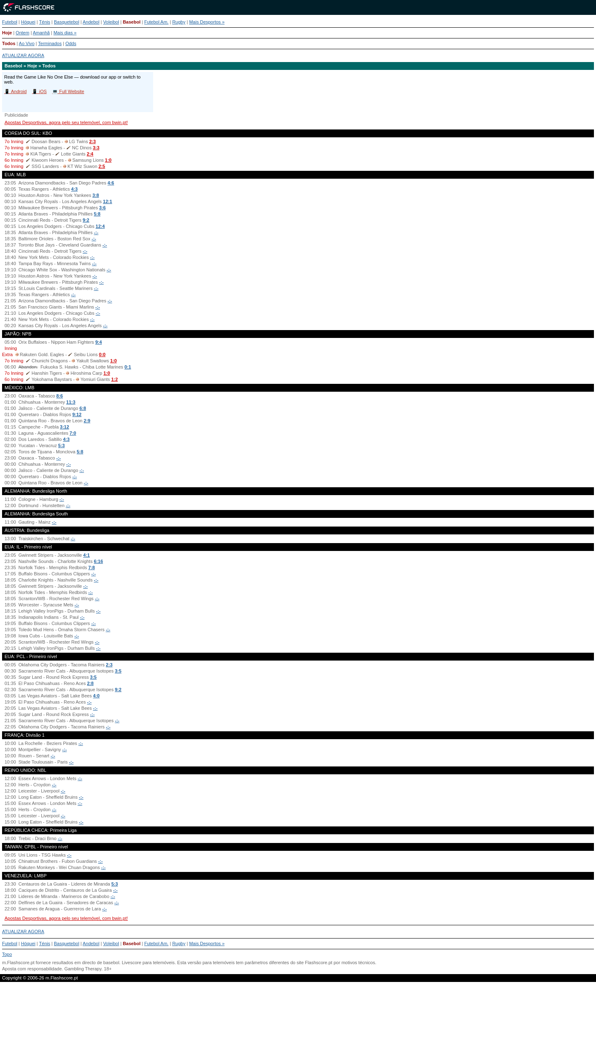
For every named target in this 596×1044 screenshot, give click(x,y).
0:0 (102, 354)
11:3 (70, 402)
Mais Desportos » (207, 21)
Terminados (50, 43)
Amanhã (41, 32)
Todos (8, 43)
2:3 (92, 141)
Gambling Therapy (82, 968)
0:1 (128, 366)
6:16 (98, 561)
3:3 (96, 147)
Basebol (132, 21)
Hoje (7, 32)
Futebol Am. (156, 21)
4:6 (111, 182)
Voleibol (111, 21)
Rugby (178, 21)
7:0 (73, 433)
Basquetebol (66, 21)
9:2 (86, 220)
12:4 (100, 226)
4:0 (96, 695)
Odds (70, 43)
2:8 (90, 683)
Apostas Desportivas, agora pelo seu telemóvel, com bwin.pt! (66, 122)
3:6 (102, 207)
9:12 (77, 414)
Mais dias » (65, 32)
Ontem (22, 32)
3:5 (118, 670)
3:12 (64, 426)
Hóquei (28, 21)
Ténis (44, 21)
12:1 (107, 201)
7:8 (91, 567)
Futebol (9, 21)
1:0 (108, 160)
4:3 (74, 189)
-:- (96, 232)
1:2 (114, 379)
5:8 (97, 213)
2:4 (90, 153)
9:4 (98, 342)
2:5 (102, 166)
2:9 (87, 420)
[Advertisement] (298, 1016)
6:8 (82, 408)
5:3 (61, 445)
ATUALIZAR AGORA (23, 55)
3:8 (95, 195)
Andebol (91, 21)
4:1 (86, 555)
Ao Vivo (27, 43)
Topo (7, 954)
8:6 (59, 395)
